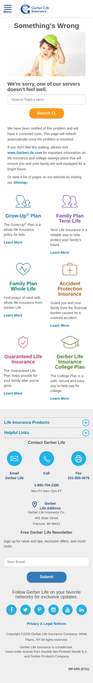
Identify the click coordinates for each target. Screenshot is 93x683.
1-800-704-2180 (46, 479)
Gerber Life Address (50, 506)
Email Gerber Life (14, 475)
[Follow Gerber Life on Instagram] (53, 610)
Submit (46, 577)
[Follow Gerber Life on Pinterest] (39, 610)
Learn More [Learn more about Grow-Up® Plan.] (13, 242)
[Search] (46, 100)
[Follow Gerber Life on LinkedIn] (81, 610)
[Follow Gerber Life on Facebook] (11, 610)
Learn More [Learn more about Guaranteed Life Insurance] (13, 393)
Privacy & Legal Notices (46, 624)
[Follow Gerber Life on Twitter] (25, 610)
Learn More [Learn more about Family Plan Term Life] (59, 252)
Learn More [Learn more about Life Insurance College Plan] (59, 398)
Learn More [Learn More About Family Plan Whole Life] (13, 315)
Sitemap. (20, 182)
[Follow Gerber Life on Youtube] (67, 610)
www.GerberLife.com (24, 153)
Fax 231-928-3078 (78, 475)
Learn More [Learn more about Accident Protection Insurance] (59, 325)
